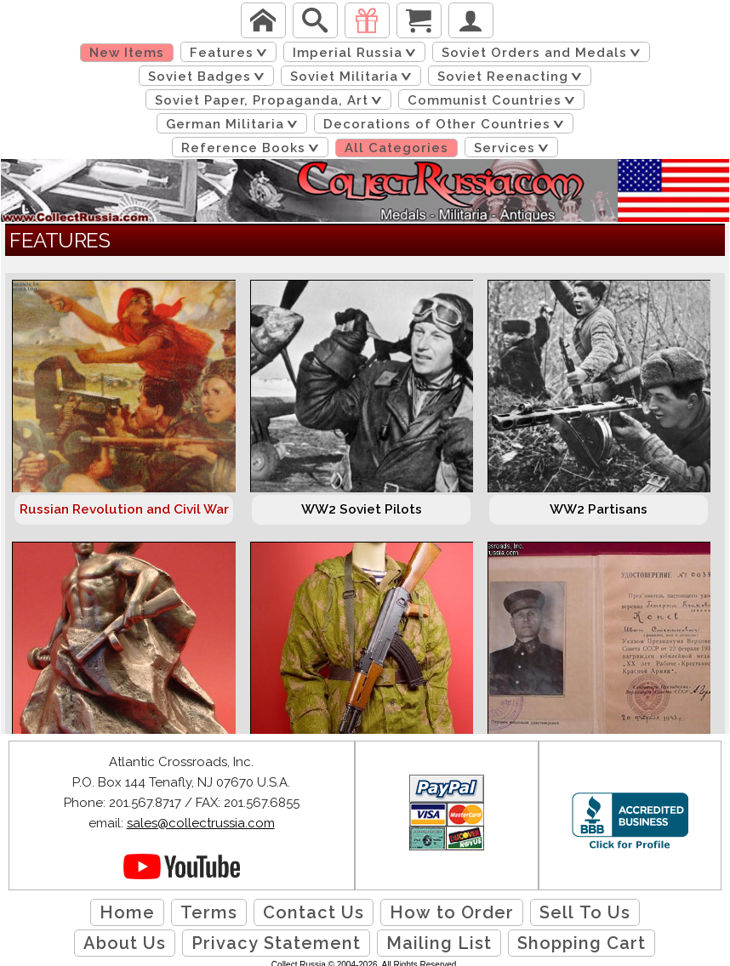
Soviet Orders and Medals (544, 52)
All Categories (396, 148)
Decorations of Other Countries (446, 124)
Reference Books (253, 148)
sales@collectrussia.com (201, 823)
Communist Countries (494, 100)
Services (514, 148)
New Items (126, 52)
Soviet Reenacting (512, 76)
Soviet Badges (209, 76)
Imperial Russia (357, 52)
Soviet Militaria (354, 76)
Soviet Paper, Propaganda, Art (271, 100)
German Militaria (235, 124)
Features (231, 52)
